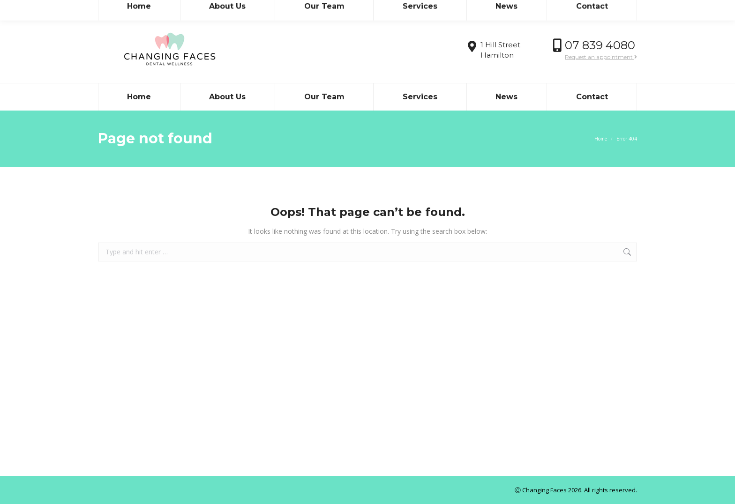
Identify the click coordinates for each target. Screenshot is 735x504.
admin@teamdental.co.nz (185, 8)
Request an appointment (601, 56)
